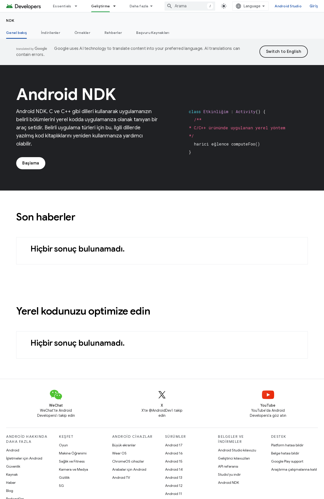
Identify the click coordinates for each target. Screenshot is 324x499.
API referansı (228, 466)
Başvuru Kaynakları (152, 32)
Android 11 (173, 493)
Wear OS (119, 453)
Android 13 (173, 477)
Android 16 (174, 453)
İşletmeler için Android (24, 458)
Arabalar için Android (129, 469)
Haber (11, 482)
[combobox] (190, 6)
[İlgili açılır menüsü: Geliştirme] (117, 6)
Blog (9, 490)
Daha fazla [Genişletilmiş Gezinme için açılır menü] (139, 6)
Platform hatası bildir (287, 445)
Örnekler (82, 32)
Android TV (121, 477)
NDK (10, 20)
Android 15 (174, 461)
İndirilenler (50, 32)
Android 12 (174, 485)
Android (12, 450)
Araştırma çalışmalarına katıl (294, 469)
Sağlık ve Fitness (72, 461)
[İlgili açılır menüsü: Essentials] (78, 6)
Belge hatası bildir (285, 453)
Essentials (62, 6)
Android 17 (174, 445)
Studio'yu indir (229, 474)
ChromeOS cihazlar (128, 461)
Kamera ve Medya (73, 469)
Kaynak (12, 474)
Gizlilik (64, 477)
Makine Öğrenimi (73, 453)
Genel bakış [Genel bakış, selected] (16, 32)
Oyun (63, 445)
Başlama (30, 163)
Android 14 (174, 469)
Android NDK (228, 482)
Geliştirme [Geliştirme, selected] (100, 6)
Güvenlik (13, 466)
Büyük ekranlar (124, 445)
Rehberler (113, 32)
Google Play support (287, 461)
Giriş (314, 6)
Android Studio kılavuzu (237, 450)
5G (61, 485)
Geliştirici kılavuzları (234, 458)
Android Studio (288, 6)
